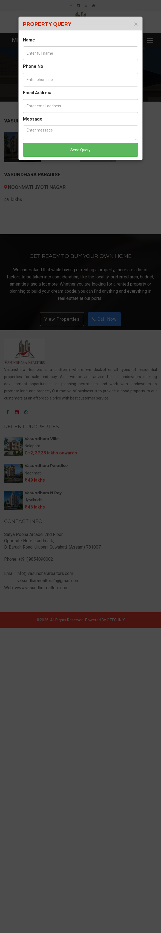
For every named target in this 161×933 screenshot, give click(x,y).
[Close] (136, 24)
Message (32, 119)
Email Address (38, 92)
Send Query (80, 150)
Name (29, 40)
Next (149, 283)
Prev (11, 283)
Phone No (33, 66)
